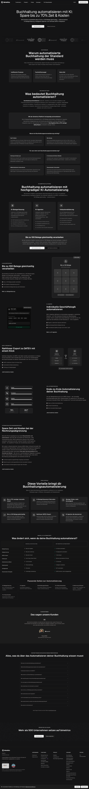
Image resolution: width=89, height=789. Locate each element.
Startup (68, 767)
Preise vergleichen (50, 736)
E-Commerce (69, 766)
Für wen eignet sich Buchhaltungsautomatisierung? (44, 682)
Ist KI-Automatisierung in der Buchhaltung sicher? (44, 697)
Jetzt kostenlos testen (37, 248)
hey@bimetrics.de (52, 710)
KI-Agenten (45, 758)
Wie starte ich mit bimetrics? (44, 705)
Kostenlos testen (83, 2)
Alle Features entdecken (52, 248)
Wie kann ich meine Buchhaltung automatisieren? (44, 663)
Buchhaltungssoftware (58, 758)
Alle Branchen (69, 779)
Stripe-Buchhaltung (70, 777)
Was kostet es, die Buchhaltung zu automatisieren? (44, 674)
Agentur (68, 771)
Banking (42, 763)
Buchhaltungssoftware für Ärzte (71, 775)
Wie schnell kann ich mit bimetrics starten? (44, 686)
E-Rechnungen (44, 756)
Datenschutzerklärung (30, 786)
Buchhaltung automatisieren (69, 756)
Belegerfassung (44, 755)
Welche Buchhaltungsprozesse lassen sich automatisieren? (44, 667)
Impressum (34, 755)
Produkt (26, 2)
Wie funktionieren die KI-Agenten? (44, 693)
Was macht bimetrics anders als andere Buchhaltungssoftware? (44, 701)
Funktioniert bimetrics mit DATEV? (44, 670)
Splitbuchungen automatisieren (69, 759)
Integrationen (56, 756)
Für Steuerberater (48, 2)
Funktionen (19, 2)
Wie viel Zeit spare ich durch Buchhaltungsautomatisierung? (44, 678)
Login (74, 2)
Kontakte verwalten (45, 767)
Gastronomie (69, 769)
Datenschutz (35, 756)
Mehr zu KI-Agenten (52, 332)
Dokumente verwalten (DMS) (44, 761)
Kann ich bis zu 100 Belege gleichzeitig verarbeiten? (44, 689)
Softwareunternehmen (71, 773)
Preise (32, 2)
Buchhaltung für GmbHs (69, 763)
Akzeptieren (84, 786)
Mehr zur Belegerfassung (9, 291)
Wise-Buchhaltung (70, 761)
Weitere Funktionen (51, 26)
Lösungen (38, 2)
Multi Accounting (44, 765)
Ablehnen (77, 786)
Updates (55, 755)
